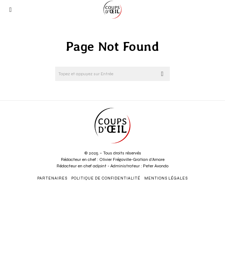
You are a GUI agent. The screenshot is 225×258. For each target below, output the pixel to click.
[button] (162, 74)
